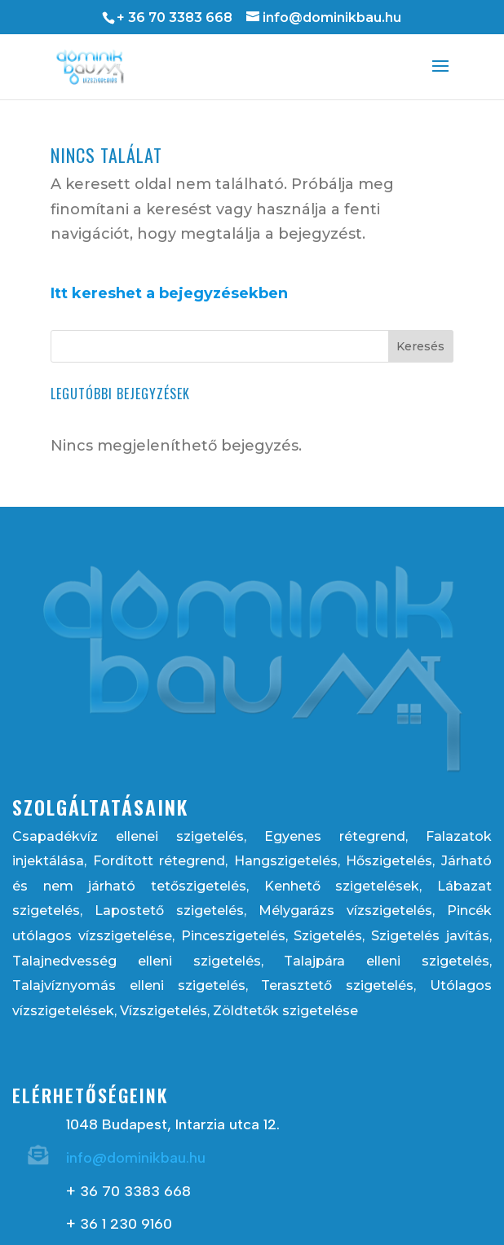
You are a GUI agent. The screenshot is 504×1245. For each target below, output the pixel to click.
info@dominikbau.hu (136, 1158)
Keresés (420, 346)
